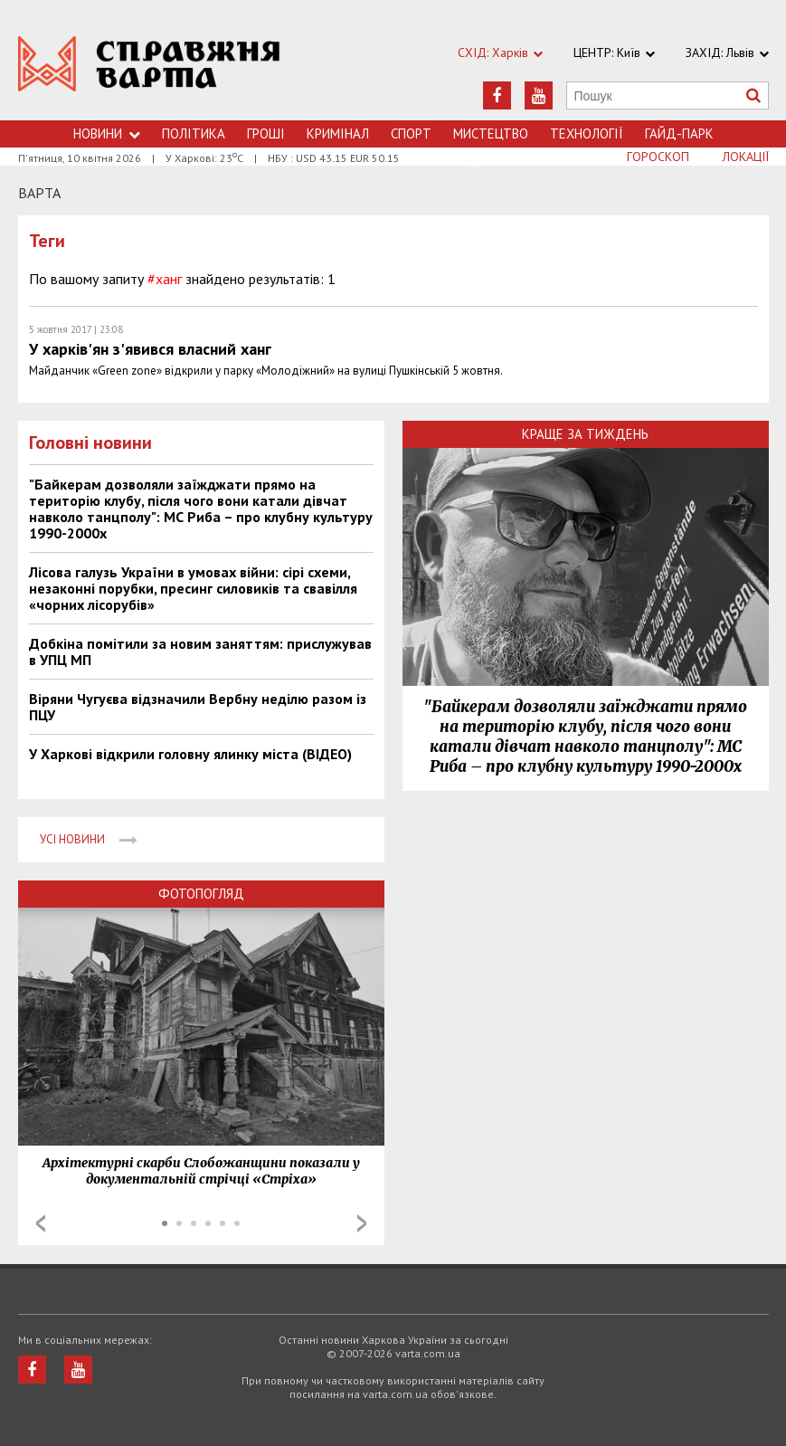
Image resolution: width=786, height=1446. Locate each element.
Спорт (411, 133)
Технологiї (586, 133)
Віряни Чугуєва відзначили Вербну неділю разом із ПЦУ (197, 707)
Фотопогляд (201, 893)
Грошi (266, 133)
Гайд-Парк (679, 133)
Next (361, 1223)
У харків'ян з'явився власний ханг (150, 348)
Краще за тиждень (585, 433)
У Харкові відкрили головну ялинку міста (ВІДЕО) (190, 754)
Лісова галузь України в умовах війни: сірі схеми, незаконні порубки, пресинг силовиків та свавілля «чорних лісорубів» (193, 588)
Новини (106, 133)
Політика (193, 133)
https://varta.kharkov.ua (149, 70)
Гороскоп (658, 156)
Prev (40, 1223)
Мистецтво (490, 133)
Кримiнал (338, 133)
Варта (39, 193)
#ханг (164, 279)
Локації (746, 156)
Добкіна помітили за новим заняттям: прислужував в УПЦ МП (200, 651)
